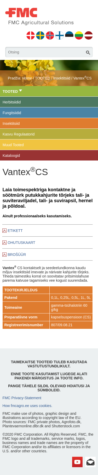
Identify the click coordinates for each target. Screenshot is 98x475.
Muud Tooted (13, 145)
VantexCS (82, 78)
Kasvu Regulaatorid (18, 134)
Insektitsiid (61, 78)
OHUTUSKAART (21, 242)
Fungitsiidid (12, 113)
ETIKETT (15, 231)
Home (27, 78)
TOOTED (42, 78)
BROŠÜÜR (17, 254)
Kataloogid (11, 155)
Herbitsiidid (12, 102)
